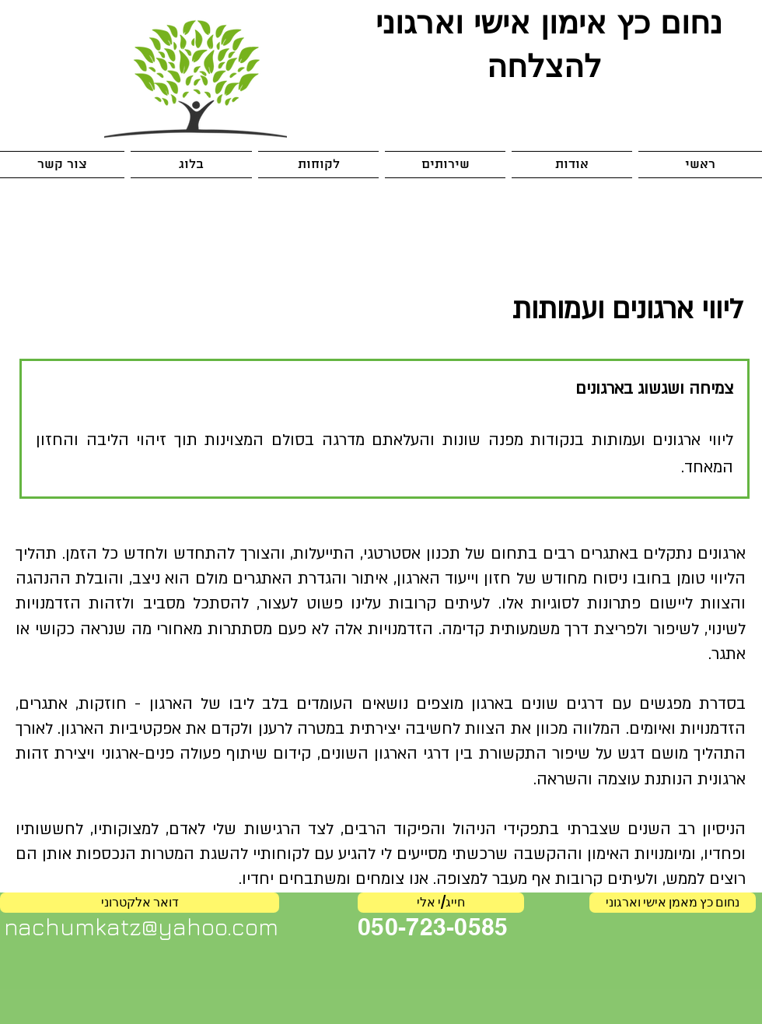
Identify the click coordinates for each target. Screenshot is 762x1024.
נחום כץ (664, 21)
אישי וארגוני (447, 21)
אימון (568, 21)
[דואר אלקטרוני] (139, 902)
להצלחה (544, 65)
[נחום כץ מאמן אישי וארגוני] (672, 902)
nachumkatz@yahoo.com (141, 927)
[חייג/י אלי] (441, 902)
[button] (445, 164)
